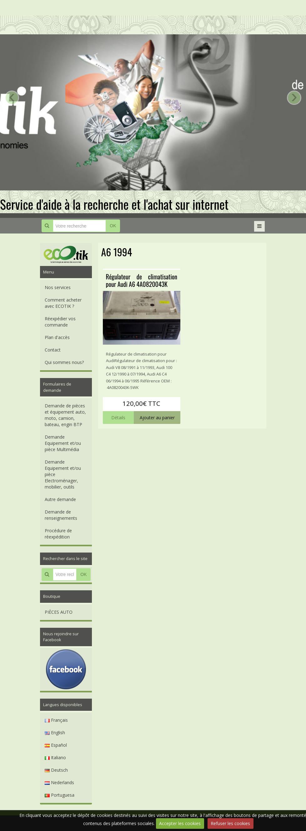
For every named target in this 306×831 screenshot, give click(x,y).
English (55, 732)
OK (113, 225)
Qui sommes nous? (64, 362)
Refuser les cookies (230, 823)
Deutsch (56, 770)
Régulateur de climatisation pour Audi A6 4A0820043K (142, 280)
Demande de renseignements (61, 515)
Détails (118, 417)
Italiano (55, 757)
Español (56, 745)
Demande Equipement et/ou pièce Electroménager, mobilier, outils (63, 474)
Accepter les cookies (180, 823)
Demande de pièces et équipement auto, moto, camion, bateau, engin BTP (65, 415)
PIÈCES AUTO (59, 612)
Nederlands (59, 782)
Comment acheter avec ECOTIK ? (63, 303)
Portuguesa (59, 795)
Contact (53, 350)
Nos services (58, 287)
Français (56, 720)
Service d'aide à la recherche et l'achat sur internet (114, 204)
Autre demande (60, 499)
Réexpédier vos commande (60, 322)
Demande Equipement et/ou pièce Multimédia (63, 443)
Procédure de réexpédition (58, 534)
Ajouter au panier (157, 417)
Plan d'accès (57, 337)
